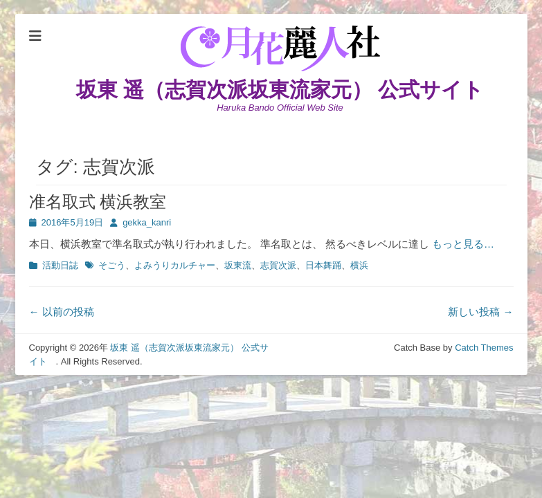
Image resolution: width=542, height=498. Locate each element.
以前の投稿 (61, 311)
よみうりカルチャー (174, 265)
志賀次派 (278, 265)
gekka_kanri (147, 222)
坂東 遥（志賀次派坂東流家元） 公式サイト (290, 89)
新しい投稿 (480, 311)
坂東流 (237, 265)
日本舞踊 (323, 265)
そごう (111, 265)
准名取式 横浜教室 (98, 201)
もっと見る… (463, 244)
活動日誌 (60, 265)
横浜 (359, 265)
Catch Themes (484, 347)
